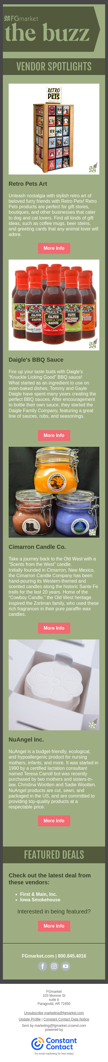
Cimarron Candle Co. (37, 547)
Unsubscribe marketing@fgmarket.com (54, 1013)
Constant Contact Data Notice (66, 1019)
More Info (54, 248)
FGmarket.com (38, 956)
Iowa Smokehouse (40, 899)
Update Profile (30, 1019)
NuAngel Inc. (26, 739)
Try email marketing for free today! (54, 1053)
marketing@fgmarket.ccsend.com (60, 1026)
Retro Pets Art (28, 184)
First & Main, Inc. (38, 894)
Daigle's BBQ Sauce (36, 359)
